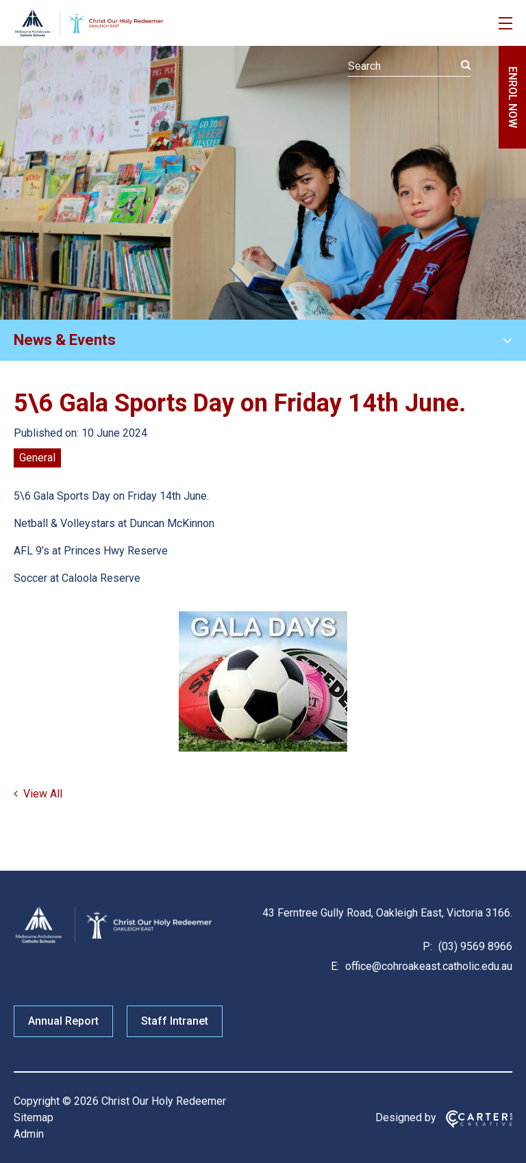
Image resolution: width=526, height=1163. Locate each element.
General (37, 457)
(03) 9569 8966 (474, 946)
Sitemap (33, 1117)
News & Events (65, 339)
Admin (29, 1133)
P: (427, 946)
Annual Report (63, 1020)
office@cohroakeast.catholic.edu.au (427, 966)
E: (335, 966)
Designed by (405, 1117)
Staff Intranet (174, 1020)
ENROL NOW (512, 97)
